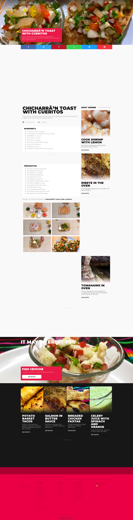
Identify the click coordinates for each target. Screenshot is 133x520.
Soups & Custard (42, 501)
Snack (39, 500)
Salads (39, 496)
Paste (39, 494)
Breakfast (40, 481)
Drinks (39, 485)
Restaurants (62, 487)
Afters (39, 479)
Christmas (78, 481)
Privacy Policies (26, 480)
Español (100, 479)
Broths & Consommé (43, 483)
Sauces (39, 498)
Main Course (34, 470)
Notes (60, 485)
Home (22, 477)
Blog (60, 481)
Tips (59, 488)
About (23, 478)
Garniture (40, 487)
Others (39, 492)
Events (60, 483)
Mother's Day (79, 488)
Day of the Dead (80, 483)
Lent (76, 487)
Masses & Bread (42, 490)
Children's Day (79, 479)
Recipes (25, 470)
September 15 (79, 492)
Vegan (39, 503)
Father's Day (79, 485)
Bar (59, 479)
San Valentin (79, 490)
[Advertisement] (51, 162)
